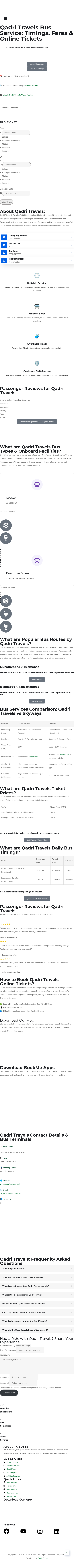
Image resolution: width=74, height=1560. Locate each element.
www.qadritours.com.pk (10, 1184)
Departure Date (37, 192)
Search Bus (6, 202)
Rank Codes (43, 1558)
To (37, 163)
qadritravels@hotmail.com (11, 1193)
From (37, 131)
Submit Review (9, 1393)
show (21, 108)
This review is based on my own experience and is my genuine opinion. (31, 1388)
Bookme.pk (33, 756)
